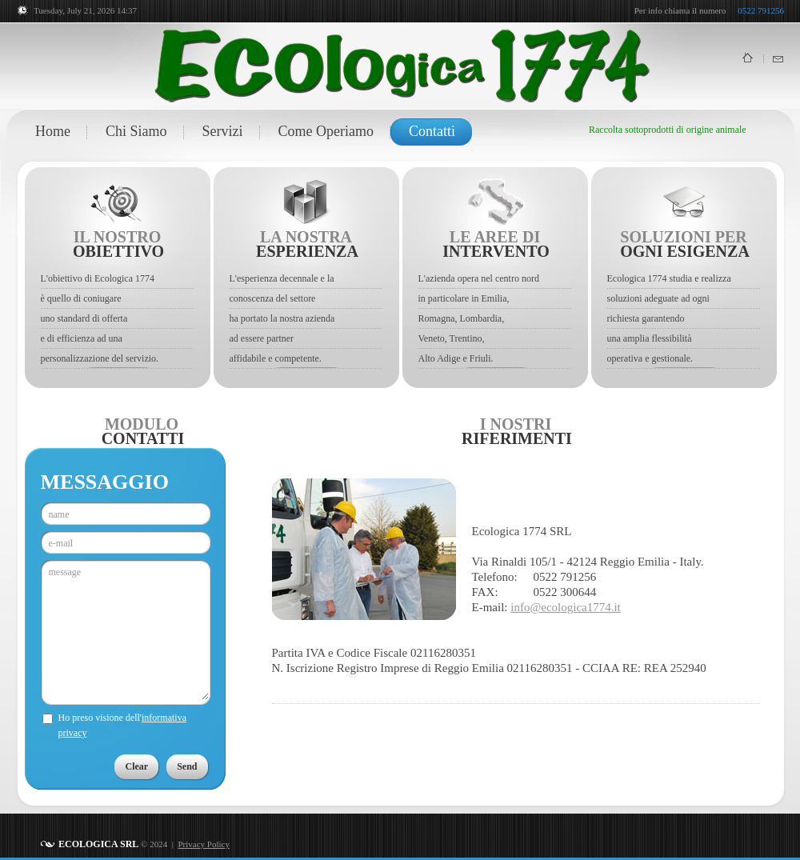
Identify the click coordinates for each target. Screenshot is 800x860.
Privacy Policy (203, 844)
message (129, 632)
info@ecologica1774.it (565, 607)
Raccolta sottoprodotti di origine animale (667, 129)
